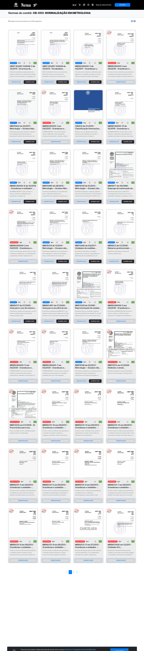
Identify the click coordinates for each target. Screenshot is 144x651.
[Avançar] (77, 572)
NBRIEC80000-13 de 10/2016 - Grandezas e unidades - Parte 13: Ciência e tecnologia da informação (121, 127)
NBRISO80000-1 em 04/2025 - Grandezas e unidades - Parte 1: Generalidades (53, 127)
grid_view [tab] (132, 21)
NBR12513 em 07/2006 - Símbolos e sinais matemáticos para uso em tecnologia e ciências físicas (120, 366)
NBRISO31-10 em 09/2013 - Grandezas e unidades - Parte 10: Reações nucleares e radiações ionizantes (55, 426)
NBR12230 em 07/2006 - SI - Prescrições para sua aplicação (23, 426)
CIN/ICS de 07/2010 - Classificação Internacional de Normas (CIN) (88, 127)
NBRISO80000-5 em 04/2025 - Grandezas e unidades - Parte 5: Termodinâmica (118, 306)
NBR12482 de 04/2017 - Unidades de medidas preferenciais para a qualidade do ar (86, 246)
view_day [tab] (134, 21)
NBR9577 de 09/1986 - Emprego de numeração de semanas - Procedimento (120, 187)
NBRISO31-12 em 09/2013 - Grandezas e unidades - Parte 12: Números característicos (87, 426)
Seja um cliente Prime (103, 5)
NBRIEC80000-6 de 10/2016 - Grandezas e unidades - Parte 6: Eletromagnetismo (23, 187)
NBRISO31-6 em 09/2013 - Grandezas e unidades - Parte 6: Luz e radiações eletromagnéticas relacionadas (87, 486)
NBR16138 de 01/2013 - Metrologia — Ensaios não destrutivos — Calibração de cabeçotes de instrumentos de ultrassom (87, 187)
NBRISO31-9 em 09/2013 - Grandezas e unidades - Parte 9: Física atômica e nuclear (54, 546)
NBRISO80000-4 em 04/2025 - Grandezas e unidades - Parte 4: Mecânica (118, 67)
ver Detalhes (16, 82)
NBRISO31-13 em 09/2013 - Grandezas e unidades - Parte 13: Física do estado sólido (120, 426)
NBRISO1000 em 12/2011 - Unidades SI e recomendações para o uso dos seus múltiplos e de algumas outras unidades (120, 546)
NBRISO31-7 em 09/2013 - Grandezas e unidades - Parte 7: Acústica (120, 486)
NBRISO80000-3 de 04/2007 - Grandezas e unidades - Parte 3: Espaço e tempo (88, 67)
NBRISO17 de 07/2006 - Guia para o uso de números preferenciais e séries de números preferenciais (23, 306)
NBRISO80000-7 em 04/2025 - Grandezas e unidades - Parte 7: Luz (53, 366)
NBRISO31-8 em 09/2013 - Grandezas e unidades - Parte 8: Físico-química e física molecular (22, 546)
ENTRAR (122, 5)
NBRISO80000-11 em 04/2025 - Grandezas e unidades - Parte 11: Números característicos (21, 366)
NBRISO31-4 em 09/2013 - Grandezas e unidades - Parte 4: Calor (22, 486)
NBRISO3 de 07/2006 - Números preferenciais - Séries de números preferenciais (119, 246)
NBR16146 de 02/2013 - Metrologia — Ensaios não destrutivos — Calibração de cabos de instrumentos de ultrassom (87, 366)
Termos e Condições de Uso (75, 649)
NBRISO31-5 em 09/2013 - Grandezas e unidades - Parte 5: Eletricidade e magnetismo (54, 486)
